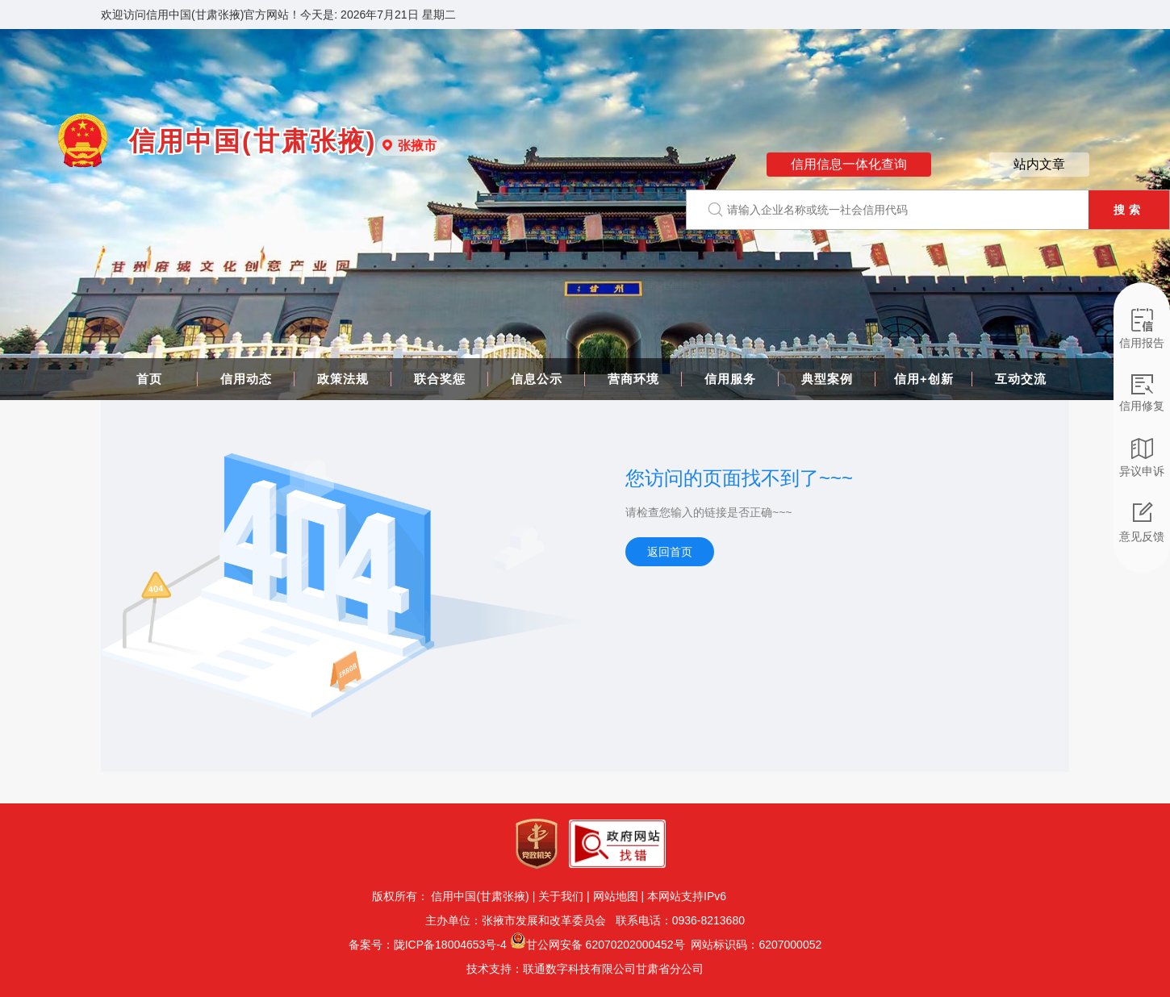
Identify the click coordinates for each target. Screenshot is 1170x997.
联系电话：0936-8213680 (678, 920)
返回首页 (669, 551)
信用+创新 (924, 379)
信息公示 (536, 379)
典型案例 (827, 379)
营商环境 (633, 379)
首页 (149, 379)
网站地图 (615, 896)
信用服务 (730, 379)
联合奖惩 (440, 379)
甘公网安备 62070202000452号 (605, 944)
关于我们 (560, 896)
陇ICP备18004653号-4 (450, 944)
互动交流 (1021, 379)
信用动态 (246, 379)
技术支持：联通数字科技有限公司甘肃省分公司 (585, 968)
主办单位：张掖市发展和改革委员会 (518, 920)
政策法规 (343, 379)
